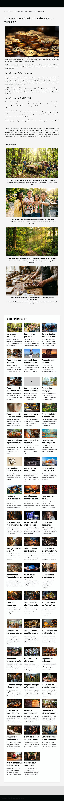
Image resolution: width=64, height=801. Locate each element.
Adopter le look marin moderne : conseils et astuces (31, 363)
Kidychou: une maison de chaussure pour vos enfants (49, 662)
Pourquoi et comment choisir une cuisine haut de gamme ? (14, 662)
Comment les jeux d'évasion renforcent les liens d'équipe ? (14, 364)
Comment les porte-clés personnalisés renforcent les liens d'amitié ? (32, 219)
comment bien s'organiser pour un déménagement (14, 633)
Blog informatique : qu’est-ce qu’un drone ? (31, 687)
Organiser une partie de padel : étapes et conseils (49, 443)
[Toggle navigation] (4, 3)
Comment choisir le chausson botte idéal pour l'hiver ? (14, 391)
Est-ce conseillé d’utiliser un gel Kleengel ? (30, 525)
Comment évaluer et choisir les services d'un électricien (31, 444)
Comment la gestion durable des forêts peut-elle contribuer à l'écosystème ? (32, 258)
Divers (11, 11)
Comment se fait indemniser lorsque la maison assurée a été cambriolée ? (49, 552)
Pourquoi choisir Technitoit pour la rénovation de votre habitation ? (14, 578)
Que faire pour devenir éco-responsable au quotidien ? (30, 766)
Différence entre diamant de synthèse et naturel (32, 661)
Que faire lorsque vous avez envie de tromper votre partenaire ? (14, 526)
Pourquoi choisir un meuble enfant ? (49, 632)
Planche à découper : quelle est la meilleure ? (31, 713)
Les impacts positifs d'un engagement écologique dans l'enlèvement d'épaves (32, 180)
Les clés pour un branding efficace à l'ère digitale (31, 499)
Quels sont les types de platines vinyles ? (13, 713)
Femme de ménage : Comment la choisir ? (14, 687)
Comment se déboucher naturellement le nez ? (48, 526)
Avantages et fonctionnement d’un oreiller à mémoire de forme (14, 740)
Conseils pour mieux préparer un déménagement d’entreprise (49, 714)
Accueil (6, 11)
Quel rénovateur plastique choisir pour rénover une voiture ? (31, 606)
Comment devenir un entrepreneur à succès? (49, 739)
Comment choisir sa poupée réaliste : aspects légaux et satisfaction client (14, 418)
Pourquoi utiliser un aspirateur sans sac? (14, 765)
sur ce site (23, 85)
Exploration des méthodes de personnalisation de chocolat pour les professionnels (32, 298)
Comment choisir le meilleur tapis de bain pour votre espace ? (31, 392)
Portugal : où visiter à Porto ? (14, 550)
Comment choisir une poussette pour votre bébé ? (49, 577)
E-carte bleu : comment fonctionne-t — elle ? (30, 578)
